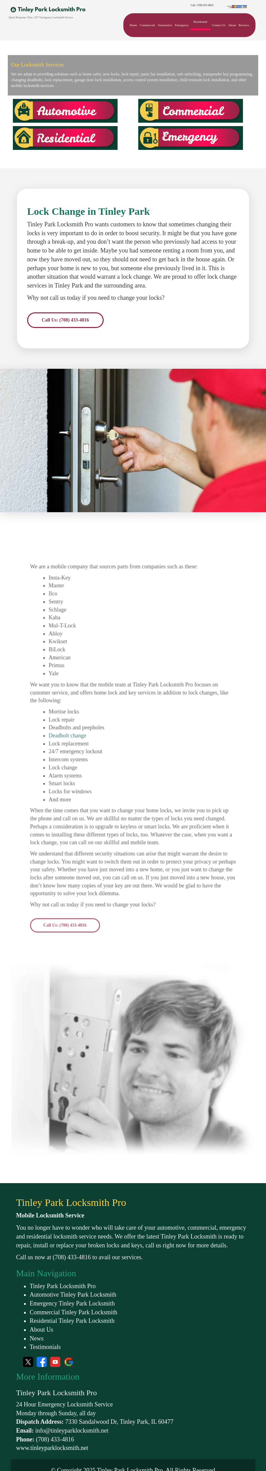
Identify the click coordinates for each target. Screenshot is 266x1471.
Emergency (182, 25)
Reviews (244, 25)
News (37, 1338)
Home (133, 25)
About (232, 25)
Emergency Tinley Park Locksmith (72, 1303)
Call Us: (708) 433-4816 (65, 319)
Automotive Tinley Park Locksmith (73, 1294)
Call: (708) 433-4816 (201, 5)
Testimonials (45, 1347)
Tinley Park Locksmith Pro (63, 1286)
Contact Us (219, 25)
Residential (200, 21)
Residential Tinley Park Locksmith (72, 1320)
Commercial (147, 25)
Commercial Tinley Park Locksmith (74, 1312)
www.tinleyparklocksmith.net (52, 1447)
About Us (42, 1329)
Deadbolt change (80, 755)
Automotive (165, 25)
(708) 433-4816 (72, 1257)
